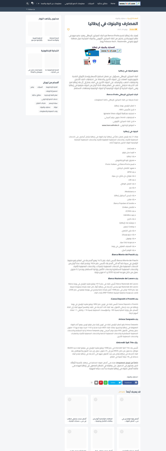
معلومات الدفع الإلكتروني (75, 3)
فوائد (55, 107)
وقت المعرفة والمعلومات (48, 111)
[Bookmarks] (33, 4)
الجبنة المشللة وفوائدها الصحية (53, 39)
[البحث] (28, 4)
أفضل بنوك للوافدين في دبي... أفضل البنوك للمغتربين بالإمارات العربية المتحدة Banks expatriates (129, 420)
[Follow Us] (31, 9)
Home (113, 3)
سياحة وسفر (53, 103)
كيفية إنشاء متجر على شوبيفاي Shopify (35, 71)
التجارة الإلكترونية (51, 87)
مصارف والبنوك (120, 19)
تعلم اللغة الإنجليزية (50, 95)
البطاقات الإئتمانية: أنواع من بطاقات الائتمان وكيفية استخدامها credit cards (102, 420)
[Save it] (68, 29)
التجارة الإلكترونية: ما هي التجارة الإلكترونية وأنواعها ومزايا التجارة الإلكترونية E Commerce (52, 71)
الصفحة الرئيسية (132, 19)
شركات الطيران (41, 103)
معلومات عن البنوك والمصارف (50, 3)
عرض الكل (122, 392)
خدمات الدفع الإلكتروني (49, 99)
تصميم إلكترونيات (51, 91)
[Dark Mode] (38, 3)
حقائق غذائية (102, 3)
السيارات (91, 3)
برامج (32, 87)
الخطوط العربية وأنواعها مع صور (36, 39)
